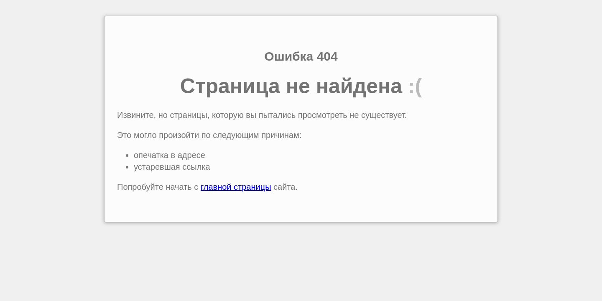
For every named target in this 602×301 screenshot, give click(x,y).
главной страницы (236, 186)
